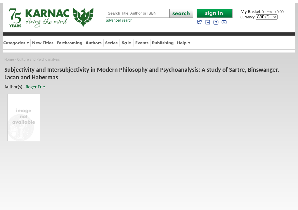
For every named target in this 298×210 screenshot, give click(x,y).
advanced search (119, 20)
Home (9, 59)
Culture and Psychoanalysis (38, 59)
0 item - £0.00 (262, 11)
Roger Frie (35, 87)
